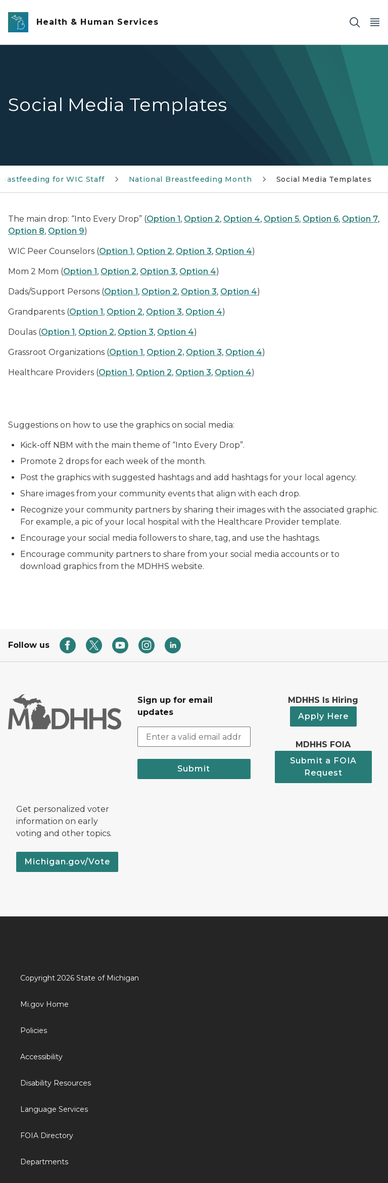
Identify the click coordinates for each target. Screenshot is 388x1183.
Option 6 (320, 219)
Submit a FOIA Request (323, 767)
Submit (193, 769)
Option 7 (360, 219)
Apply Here (323, 716)
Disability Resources (55, 1083)
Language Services (54, 1109)
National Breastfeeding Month (190, 179)
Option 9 (66, 231)
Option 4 (241, 219)
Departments (44, 1161)
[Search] (355, 22)
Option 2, (165, 352)
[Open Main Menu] (375, 22)
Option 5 (281, 219)
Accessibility (41, 1056)
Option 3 (194, 251)
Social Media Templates (324, 179)
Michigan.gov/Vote (67, 861)
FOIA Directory (46, 1135)
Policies (33, 1030)
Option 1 (163, 219)
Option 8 (26, 231)
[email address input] (194, 737)
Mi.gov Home (44, 1004)
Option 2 (202, 219)
